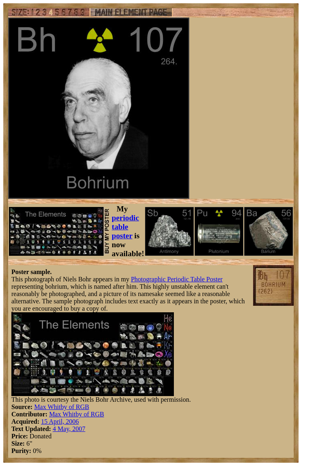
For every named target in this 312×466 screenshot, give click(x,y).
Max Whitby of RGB (61, 406)
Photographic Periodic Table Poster (177, 279)
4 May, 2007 (69, 428)
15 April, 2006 (60, 421)
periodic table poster (125, 226)
